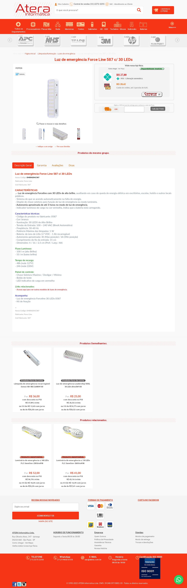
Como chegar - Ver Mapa (22, 543)
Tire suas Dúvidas (62, 146)
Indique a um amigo (44, 146)
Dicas (72, 165)
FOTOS (19, 68)
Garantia (41, 165)
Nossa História (100, 548)
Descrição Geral (23, 165)
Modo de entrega (142, 539)
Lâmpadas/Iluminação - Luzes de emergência (56, 53)
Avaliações (57, 165)
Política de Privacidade (103, 539)
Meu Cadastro (63, 4)
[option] (30, 40)
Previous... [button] (10, 40)
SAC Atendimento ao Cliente (121, 4)
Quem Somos (100, 536)
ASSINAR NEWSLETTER (45, 515)
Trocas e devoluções (144, 542)
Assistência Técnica (102, 542)
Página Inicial (30, 53)
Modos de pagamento (144, 536)
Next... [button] (177, 40)
